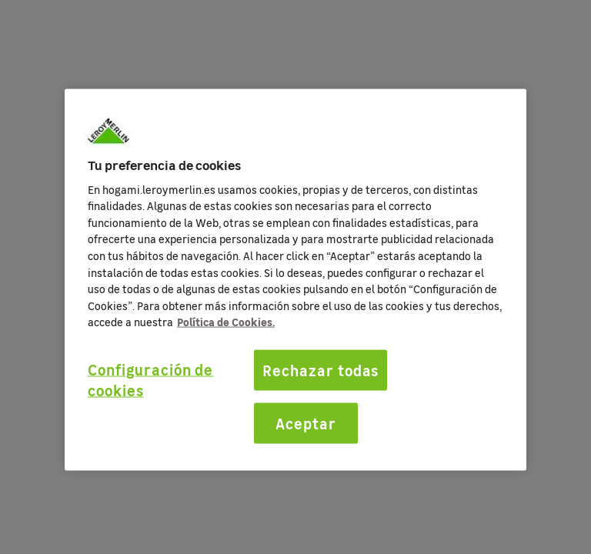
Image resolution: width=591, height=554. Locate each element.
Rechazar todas (320, 370)
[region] (295, 280)
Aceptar (305, 422)
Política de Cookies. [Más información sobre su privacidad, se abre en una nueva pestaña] (226, 321)
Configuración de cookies (150, 380)
